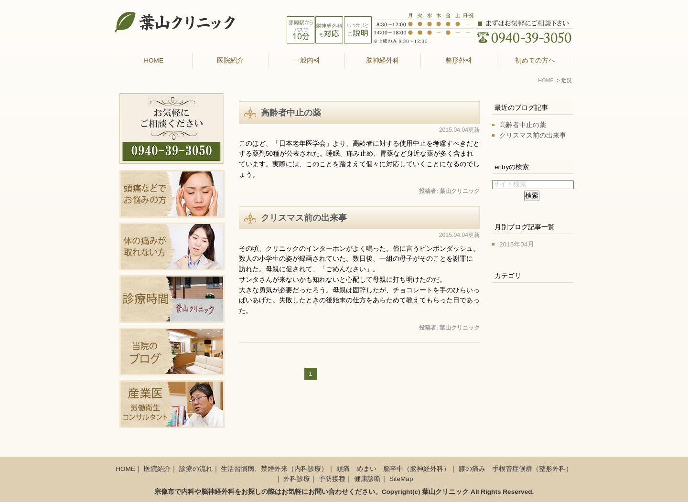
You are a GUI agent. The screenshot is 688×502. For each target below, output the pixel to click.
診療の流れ (196, 468)
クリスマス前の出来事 (304, 218)
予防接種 (332, 478)
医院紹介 (157, 468)
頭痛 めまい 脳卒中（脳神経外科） (393, 468)
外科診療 (296, 478)
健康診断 (367, 478)
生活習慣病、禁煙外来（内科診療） (274, 468)
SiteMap (401, 478)
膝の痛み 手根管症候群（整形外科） (515, 468)
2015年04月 (516, 244)
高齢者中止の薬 (291, 112)
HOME (153, 60)
